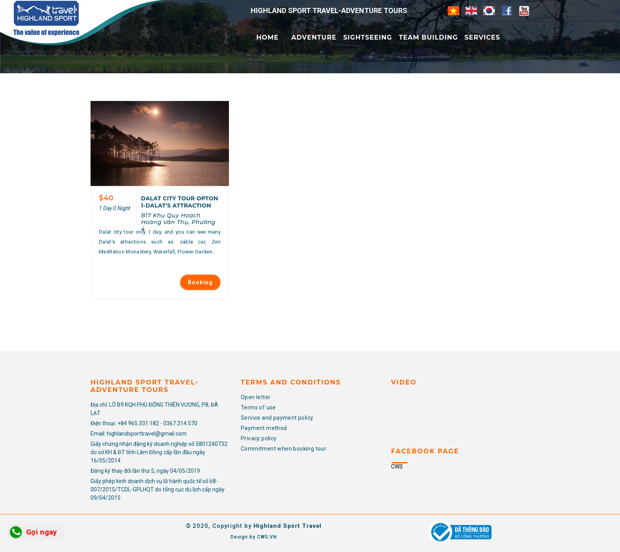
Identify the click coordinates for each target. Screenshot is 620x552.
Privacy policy (259, 438)
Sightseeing (367, 37)
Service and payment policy (277, 418)
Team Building (428, 37)
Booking (200, 282)
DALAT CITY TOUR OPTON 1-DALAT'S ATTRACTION (179, 202)
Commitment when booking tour (283, 448)
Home (267, 37)
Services (482, 37)
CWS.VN (267, 537)
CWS (397, 466)
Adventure (313, 37)
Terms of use (258, 407)
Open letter (255, 397)
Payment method (264, 428)
